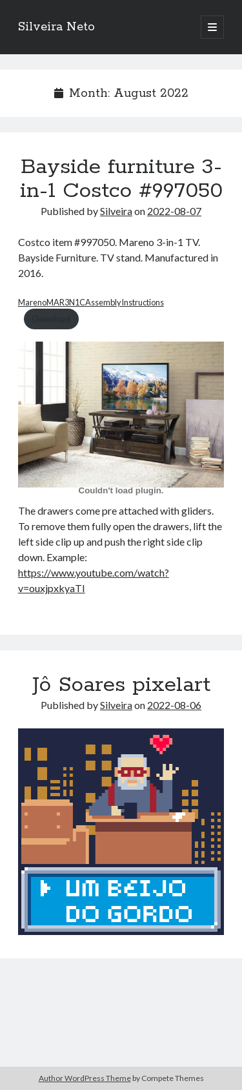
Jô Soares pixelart (121, 685)
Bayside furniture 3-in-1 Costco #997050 (121, 179)
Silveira (116, 211)
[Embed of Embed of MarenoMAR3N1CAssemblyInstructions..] (121, 490)
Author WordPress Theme (85, 1078)
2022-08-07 (174, 211)
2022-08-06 (174, 705)
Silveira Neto (56, 27)
